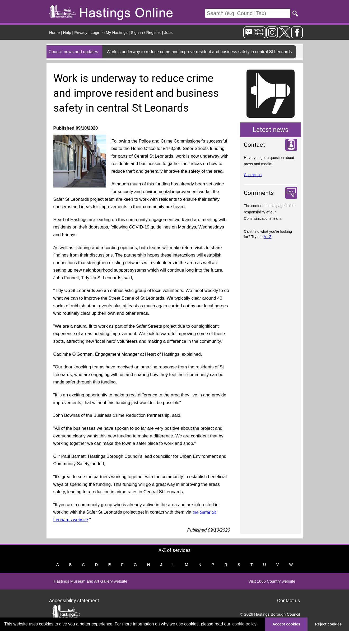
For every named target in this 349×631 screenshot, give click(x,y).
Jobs (168, 32)
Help (67, 32)
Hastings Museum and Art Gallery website (90, 581)
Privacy (80, 32)
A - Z (268, 237)
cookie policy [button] (244, 624)
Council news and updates (73, 51)
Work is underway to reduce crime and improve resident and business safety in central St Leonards (199, 51)
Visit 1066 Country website (271, 581)
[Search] (247, 13)
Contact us (253, 175)
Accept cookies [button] (286, 624)
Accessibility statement (74, 600)
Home (54, 32)
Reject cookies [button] (328, 624)
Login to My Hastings (109, 32)
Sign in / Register (146, 32)
